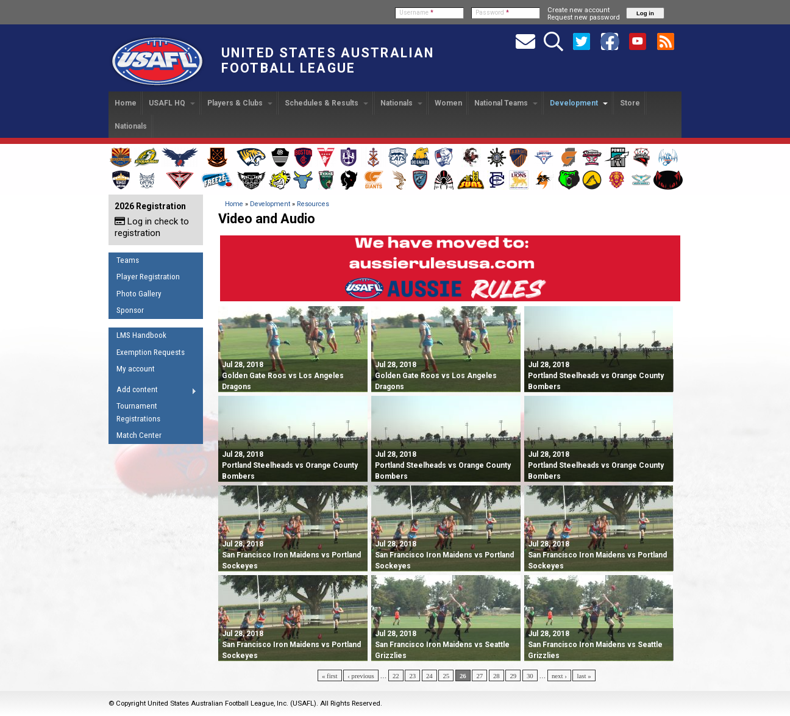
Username (416, 12)
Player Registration (148, 276)
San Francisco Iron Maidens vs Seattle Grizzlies (442, 644)
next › (559, 675)
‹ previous (360, 675)
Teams (127, 260)
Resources (313, 204)
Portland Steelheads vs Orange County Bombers (596, 375)
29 (513, 675)
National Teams (506, 103)
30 (530, 675)
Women (448, 103)
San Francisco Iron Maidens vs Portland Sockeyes (291, 555)
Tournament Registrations (138, 412)
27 (479, 675)
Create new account (578, 9)
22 (396, 675)
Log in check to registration (152, 227)
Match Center (139, 435)
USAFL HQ (172, 103)
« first (330, 675)
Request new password (583, 17)
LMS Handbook (141, 335)
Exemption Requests (150, 352)
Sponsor (130, 310)
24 (429, 675)
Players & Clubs (239, 103)
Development (579, 103)
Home (126, 103)
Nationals (401, 103)
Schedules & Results (326, 103)
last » (584, 675)
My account (135, 368)
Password (492, 12)
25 (446, 675)
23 (412, 675)
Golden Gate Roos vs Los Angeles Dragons (283, 375)
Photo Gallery (139, 293)
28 (496, 675)
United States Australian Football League (327, 60)
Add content (153, 391)
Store (630, 103)
